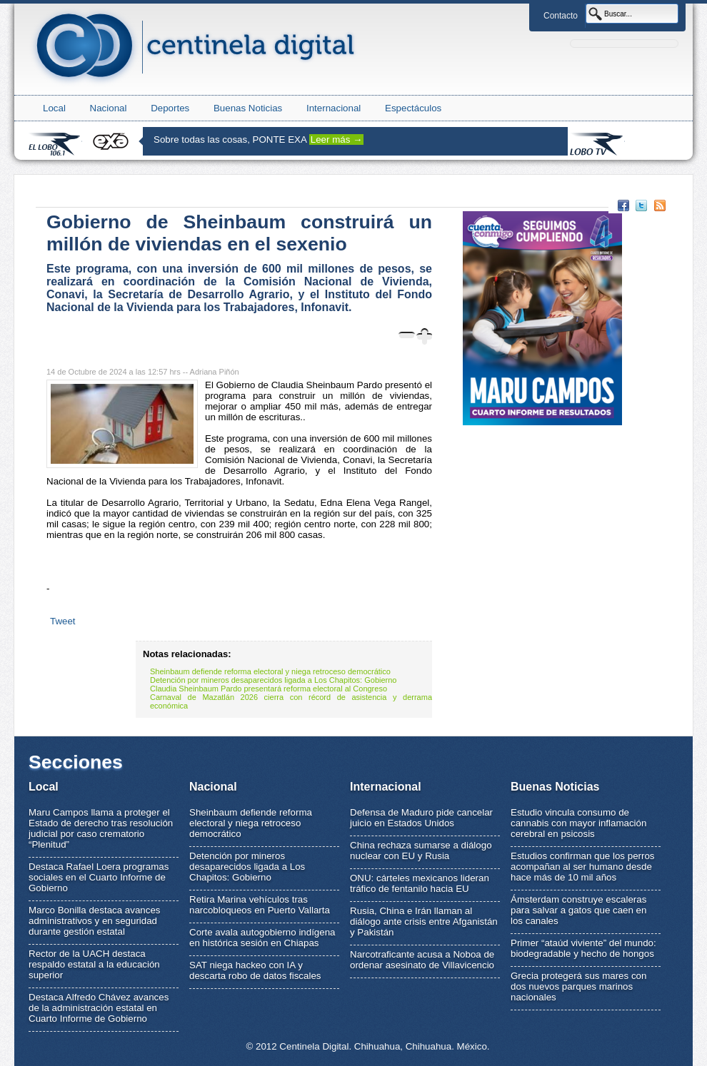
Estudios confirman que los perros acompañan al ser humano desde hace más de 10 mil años (583, 867)
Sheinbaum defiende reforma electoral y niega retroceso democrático (270, 671)
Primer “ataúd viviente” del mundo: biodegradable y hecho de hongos (583, 948)
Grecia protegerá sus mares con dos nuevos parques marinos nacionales (578, 986)
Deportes (170, 108)
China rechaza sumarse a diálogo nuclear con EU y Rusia (421, 850)
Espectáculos (413, 108)
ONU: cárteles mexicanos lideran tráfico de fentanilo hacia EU (419, 883)
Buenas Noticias (248, 108)
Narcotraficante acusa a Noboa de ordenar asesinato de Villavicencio (422, 959)
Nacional (108, 108)
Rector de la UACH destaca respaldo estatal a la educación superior (94, 964)
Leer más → (337, 139)
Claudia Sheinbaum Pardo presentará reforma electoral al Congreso (268, 688)
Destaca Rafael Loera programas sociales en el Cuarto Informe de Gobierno (99, 877)
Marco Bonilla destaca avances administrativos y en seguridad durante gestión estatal (94, 921)
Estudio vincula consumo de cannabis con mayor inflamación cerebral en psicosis (578, 823)
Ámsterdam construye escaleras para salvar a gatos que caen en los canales (578, 910)
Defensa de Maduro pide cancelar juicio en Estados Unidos (421, 817)
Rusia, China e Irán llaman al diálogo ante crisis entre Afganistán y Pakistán (424, 921)
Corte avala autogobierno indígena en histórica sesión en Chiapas (262, 937)
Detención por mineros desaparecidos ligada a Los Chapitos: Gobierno (273, 680)
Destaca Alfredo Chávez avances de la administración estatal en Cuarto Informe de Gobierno (99, 1008)
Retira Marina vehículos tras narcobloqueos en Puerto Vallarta (259, 904)
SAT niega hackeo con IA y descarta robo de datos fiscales (255, 970)
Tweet (63, 621)
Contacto (560, 16)
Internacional (333, 108)
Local (54, 108)
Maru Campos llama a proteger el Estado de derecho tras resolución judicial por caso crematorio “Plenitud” (101, 828)
